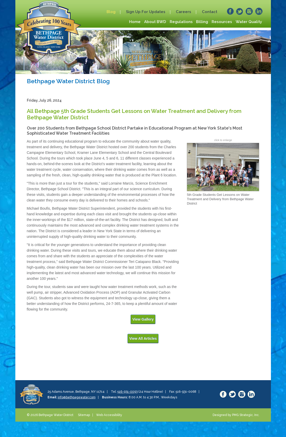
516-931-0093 (127, 391)
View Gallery (143, 319)
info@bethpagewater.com (77, 397)
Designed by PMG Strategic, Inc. (236, 415)
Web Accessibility (109, 415)
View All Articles (143, 338)
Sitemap (84, 415)
